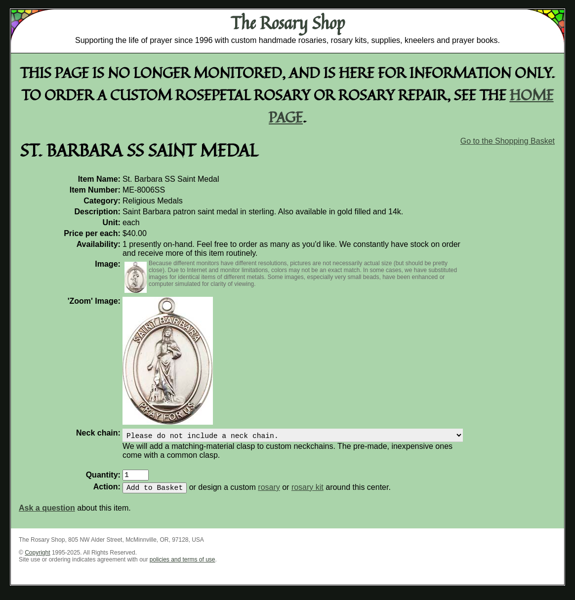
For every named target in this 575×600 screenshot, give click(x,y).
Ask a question (47, 514)
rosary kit (307, 493)
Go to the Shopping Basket (507, 141)
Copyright (37, 558)
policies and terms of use (182, 565)
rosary (269, 493)
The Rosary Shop (288, 22)
